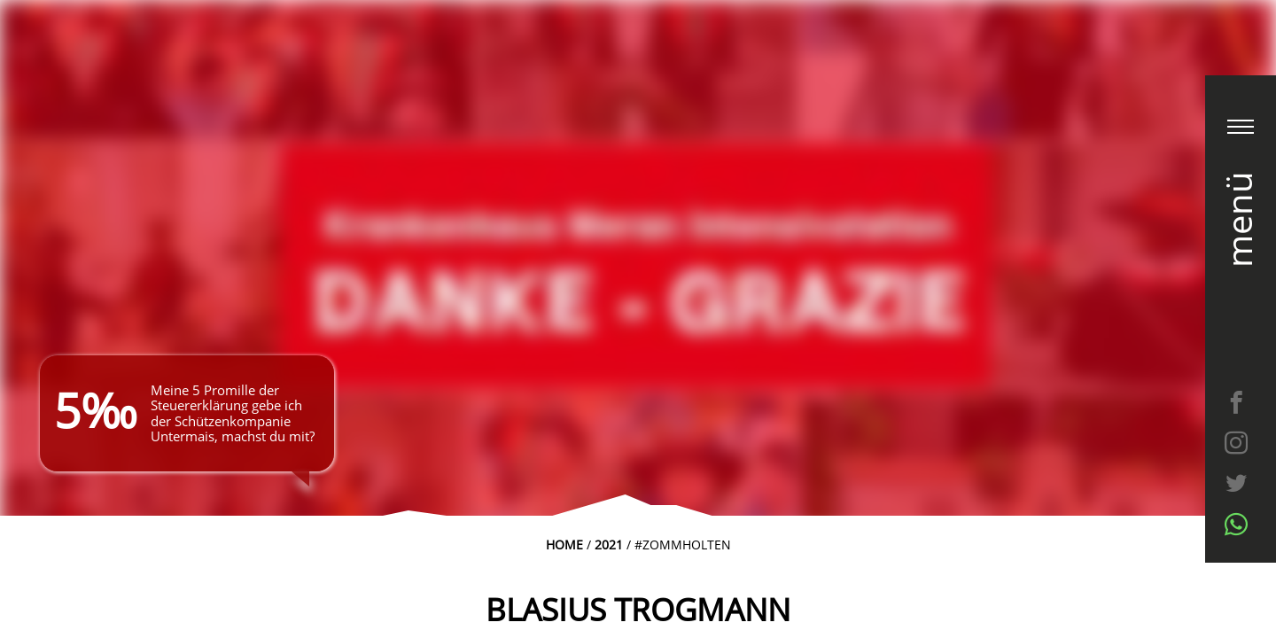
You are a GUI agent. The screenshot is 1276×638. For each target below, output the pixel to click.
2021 (609, 544)
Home (564, 544)
